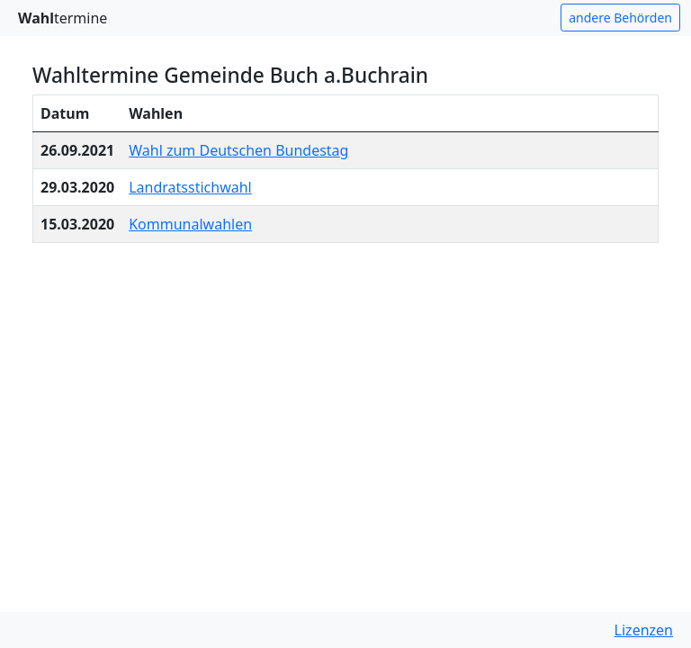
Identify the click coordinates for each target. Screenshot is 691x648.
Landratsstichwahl (190, 187)
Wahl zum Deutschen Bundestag (238, 150)
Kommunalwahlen (190, 224)
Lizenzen (644, 630)
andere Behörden (620, 17)
